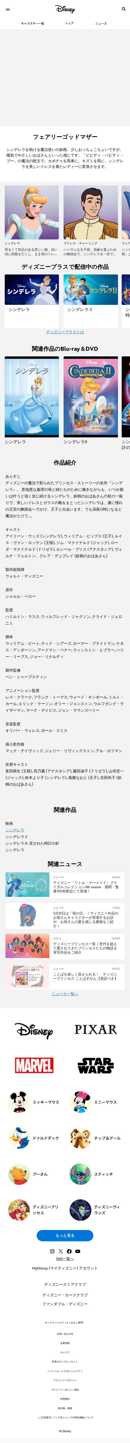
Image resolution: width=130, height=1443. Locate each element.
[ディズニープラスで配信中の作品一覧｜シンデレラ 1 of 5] (32, 289)
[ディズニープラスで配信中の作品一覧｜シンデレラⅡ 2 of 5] (91, 289)
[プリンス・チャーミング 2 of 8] (91, 212)
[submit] (124, 8)
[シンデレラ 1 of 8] (32, 212)
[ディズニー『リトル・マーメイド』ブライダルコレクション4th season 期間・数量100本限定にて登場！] (86, 887)
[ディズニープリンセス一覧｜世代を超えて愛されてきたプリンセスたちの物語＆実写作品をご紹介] (86, 948)
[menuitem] (7, 9)
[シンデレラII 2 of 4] (91, 396)
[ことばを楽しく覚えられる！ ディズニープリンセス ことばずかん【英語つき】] (86, 976)
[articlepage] (27, 896)
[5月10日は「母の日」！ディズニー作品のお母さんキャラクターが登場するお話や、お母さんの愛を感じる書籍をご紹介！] (86, 919)
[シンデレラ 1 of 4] (32, 396)
